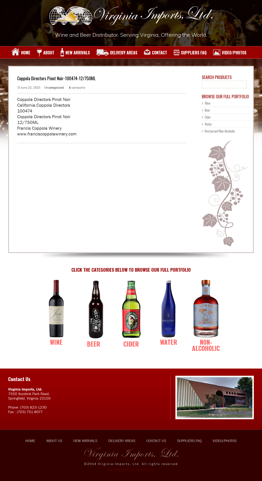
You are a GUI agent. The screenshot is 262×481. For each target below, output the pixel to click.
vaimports (78, 87)
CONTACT (155, 52)
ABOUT (45, 52)
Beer (207, 110)
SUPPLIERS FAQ (190, 52)
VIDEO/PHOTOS (229, 52)
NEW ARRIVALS (75, 52)
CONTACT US (156, 441)
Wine (207, 103)
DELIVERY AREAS (116, 52)
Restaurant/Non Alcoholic (220, 131)
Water (208, 124)
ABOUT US (54, 441)
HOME (20, 52)
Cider (208, 117)
